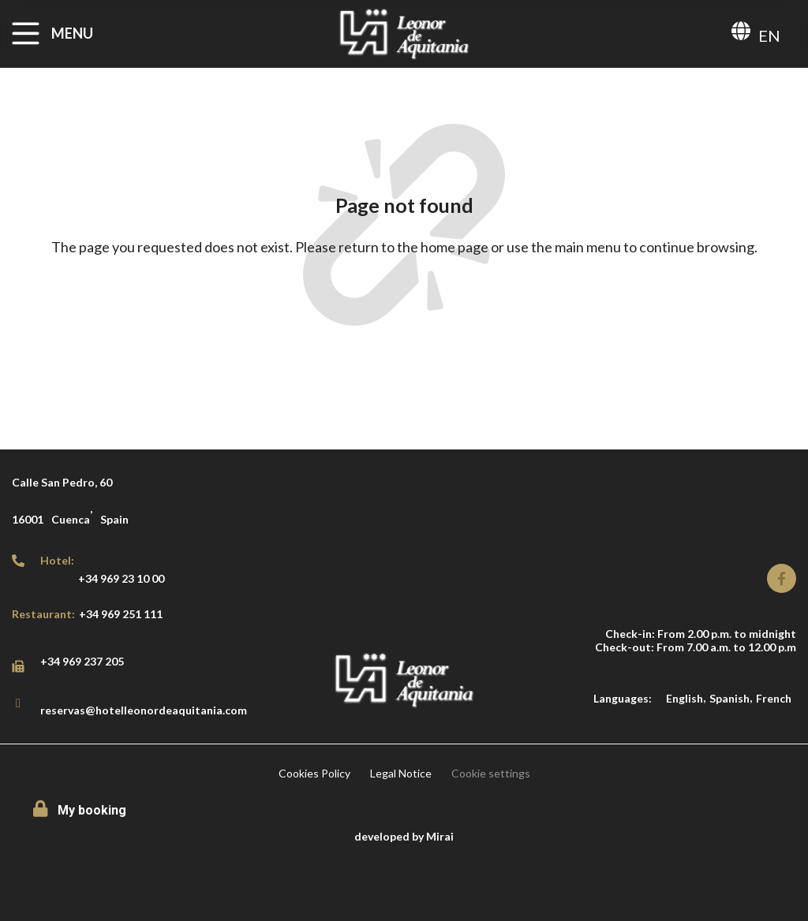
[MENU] (25, 33)
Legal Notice (401, 773)
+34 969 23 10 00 (121, 578)
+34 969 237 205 (82, 661)
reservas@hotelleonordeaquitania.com (143, 710)
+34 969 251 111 (121, 614)
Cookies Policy (314, 773)
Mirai (440, 836)
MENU (72, 33)
